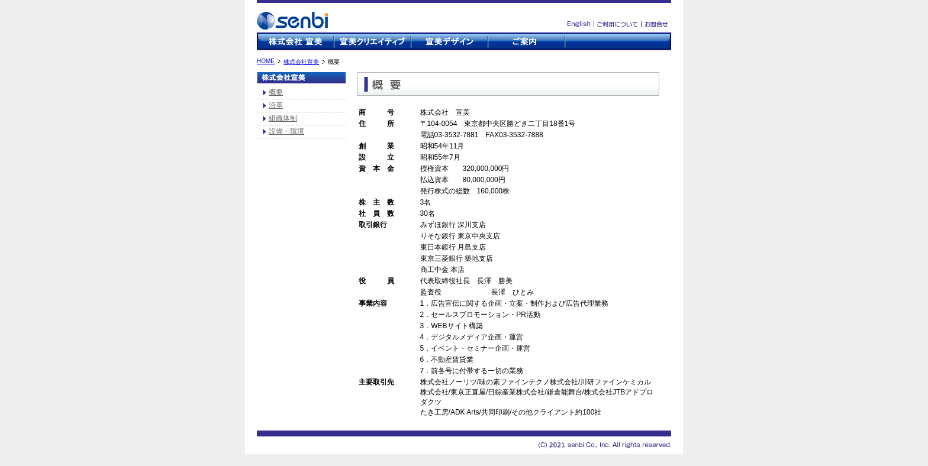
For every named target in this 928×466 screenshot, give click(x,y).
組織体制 (283, 118)
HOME (266, 61)
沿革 (276, 105)
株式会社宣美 (301, 62)
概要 (276, 92)
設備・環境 (286, 131)
